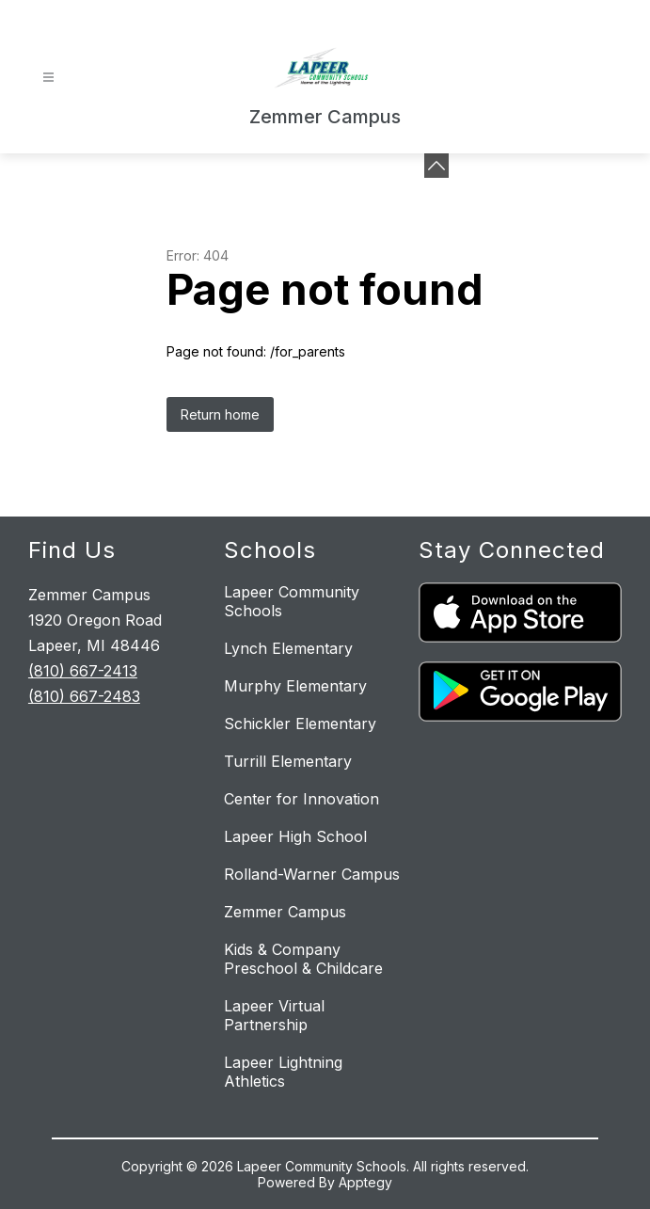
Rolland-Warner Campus (312, 874)
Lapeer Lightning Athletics (283, 1071)
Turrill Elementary (288, 761)
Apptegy (365, 1182)
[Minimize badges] (436, 165)
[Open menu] (48, 77)
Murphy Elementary (295, 685)
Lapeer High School (295, 836)
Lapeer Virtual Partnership (274, 1015)
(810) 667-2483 (84, 696)
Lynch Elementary (288, 648)
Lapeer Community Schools (291, 601)
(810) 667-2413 (82, 670)
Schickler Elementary (300, 723)
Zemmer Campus (285, 911)
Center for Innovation (301, 798)
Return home (220, 414)
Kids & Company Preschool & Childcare (303, 959)
